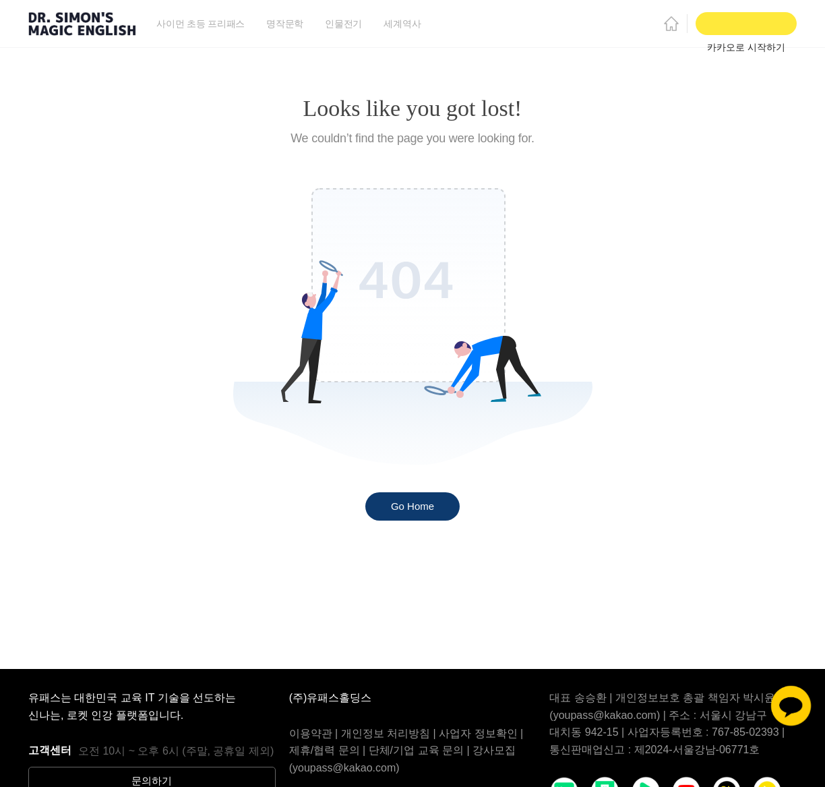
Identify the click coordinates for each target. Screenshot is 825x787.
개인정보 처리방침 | (390, 733)
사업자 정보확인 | (481, 733)
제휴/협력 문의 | (329, 750)
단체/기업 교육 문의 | (420, 750)
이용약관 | (315, 733)
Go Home (412, 506)
